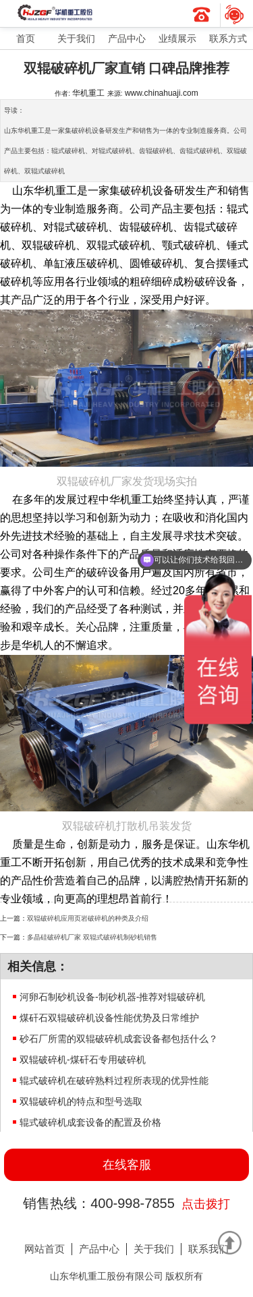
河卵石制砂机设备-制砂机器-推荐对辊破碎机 (112, 996)
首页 (25, 38)
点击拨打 (205, 1204)
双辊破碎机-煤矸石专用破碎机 (83, 1059)
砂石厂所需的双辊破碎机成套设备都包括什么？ (119, 1038)
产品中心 (127, 38)
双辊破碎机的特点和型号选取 (81, 1101)
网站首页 (44, 1249)
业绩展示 (177, 38)
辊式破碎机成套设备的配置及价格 (90, 1122)
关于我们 (76, 38)
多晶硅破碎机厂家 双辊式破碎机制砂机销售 (92, 937)
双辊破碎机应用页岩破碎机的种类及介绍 (87, 918)
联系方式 (228, 38)
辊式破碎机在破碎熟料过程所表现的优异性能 (114, 1080)
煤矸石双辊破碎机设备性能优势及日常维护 (109, 1017)
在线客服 (127, 1165)
